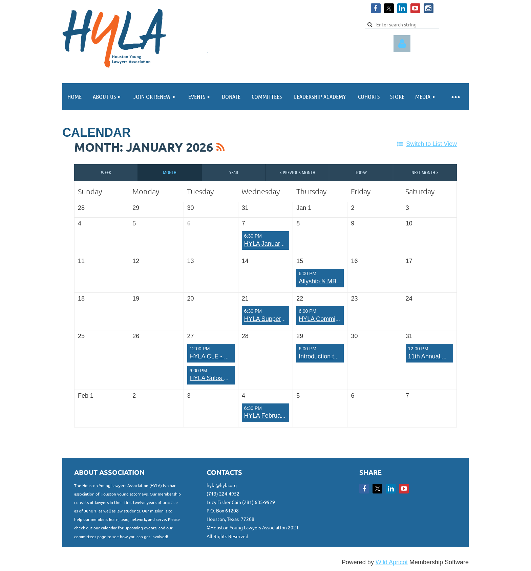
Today (361, 172)
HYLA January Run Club (277, 243)
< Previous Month (297, 172)
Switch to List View (431, 143)
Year (233, 172)
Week (106, 172)
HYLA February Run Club (278, 415)
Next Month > (424, 172)
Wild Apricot (392, 562)
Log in (402, 43)
